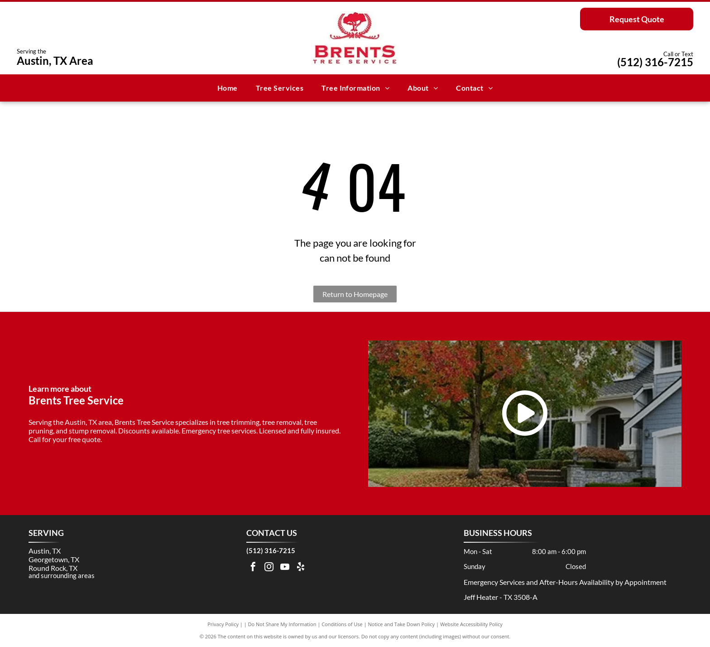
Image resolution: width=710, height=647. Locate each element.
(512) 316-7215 (655, 61)
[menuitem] (227, 88)
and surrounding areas (62, 575)
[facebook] (253, 568)
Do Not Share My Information (282, 624)
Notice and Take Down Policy (401, 624)
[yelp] (300, 568)
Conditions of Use (342, 624)
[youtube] (285, 568)
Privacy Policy (223, 624)
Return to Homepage (355, 294)
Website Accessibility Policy (471, 624)
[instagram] (269, 568)
